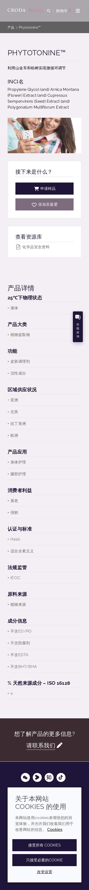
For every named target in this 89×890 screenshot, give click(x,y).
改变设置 (44, 872)
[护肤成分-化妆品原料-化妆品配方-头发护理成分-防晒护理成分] (26, 10)
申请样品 (45, 188)
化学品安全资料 (32, 247)
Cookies (54, 829)
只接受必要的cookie (44, 860)
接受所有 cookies (44, 845)
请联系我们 (40, 745)
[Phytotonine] (44, 204)
